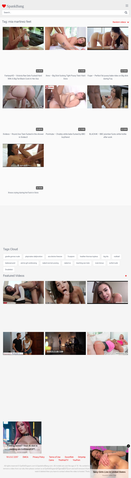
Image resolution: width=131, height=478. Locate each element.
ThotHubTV (63, 460)
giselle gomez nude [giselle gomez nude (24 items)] (12, 256)
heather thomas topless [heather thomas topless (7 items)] (89, 256)
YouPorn (76, 460)
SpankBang (13, 6)
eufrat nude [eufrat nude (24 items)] (113, 263)
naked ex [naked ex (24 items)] (67, 263)
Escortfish (69, 457)
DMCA (25, 457)
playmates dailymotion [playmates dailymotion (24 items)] (33, 256)
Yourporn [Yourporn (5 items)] (71, 256)
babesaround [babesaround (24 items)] (10, 263)
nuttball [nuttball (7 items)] (116, 256)
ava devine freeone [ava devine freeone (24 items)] (55, 256)
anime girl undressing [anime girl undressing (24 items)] (29, 263)
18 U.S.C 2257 (12, 457)
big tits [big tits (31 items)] (105, 256)
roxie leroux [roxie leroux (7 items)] (99, 263)
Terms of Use (54, 457)
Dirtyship (81, 457)
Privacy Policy (39, 457)
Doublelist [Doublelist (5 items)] (9, 270)
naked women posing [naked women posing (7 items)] (50, 263)
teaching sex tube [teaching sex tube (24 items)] (83, 263)
